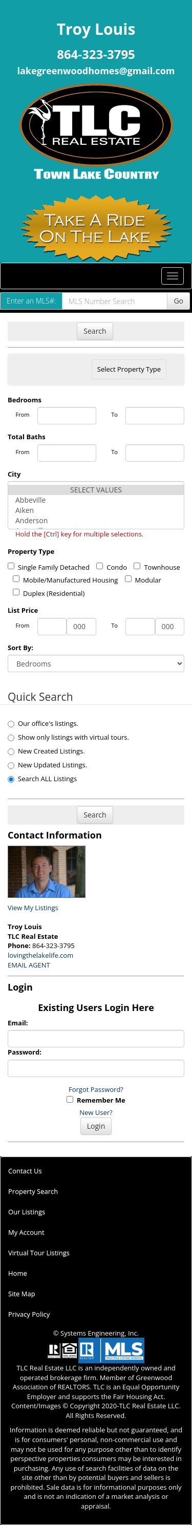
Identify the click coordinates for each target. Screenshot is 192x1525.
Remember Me (96, 1100)
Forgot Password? (96, 1089)
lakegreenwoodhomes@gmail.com (96, 71)
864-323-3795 (96, 54)
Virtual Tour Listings (39, 1252)
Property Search (33, 1191)
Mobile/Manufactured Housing (65, 580)
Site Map (21, 1293)
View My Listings (33, 907)
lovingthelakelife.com (40, 955)
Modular (143, 580)
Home (17, 1273)
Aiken (96, 510)
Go (178, 301)
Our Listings (26, 1211)
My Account (26, 1232)
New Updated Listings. (47, 764)
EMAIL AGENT (29, 965)
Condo (111, 567)
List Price (23, 610)
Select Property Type (129, 371)
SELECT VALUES (96, 490)
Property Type (31, 551)
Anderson (96, 521)
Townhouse (157, 567)
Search (94, 331)
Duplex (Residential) (48, 593)
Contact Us (25, 1170)
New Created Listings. (46, 751)
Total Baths (27, 436)
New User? (95, 1112)
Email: (18, 1022)
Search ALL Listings (42, 778)
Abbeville (96, 500)
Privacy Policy (29, 1314)
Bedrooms (24, 399)
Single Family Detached (49, 567)
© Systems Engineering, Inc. (96, 1333)
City (14, 474)
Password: (24, 1052)
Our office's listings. (43, 723)
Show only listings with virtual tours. (68, 737)
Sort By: (20, 647)
